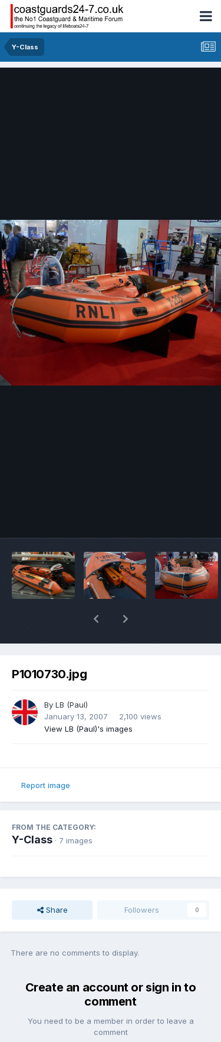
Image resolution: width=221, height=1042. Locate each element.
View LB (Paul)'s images (88, 698)
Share (52, 879)
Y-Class (32, 809)
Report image (45, 754)
